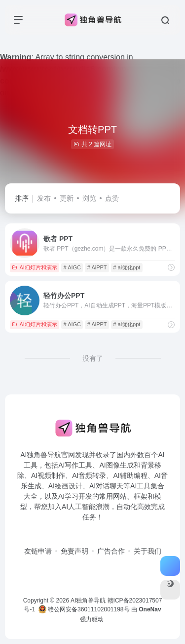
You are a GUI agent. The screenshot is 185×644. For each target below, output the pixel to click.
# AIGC (72, 267)
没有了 (92, 358)
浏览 (89, 198)
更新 (67, 198)
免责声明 (74, 551)
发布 (44, 198)
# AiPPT (97, 267)
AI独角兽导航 (88, 600)
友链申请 (38, 551)
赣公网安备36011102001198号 (84, 609)
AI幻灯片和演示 (34, 267)
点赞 (112, 198)
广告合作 (111, 551)
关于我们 (147, 551)
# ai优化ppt (126, 267)
